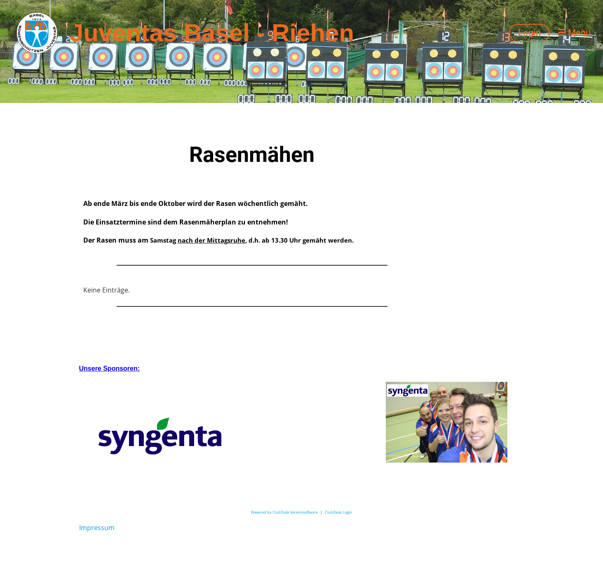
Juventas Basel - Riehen (212, 33)
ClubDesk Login (338, 512)
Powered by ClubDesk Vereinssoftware (284, 512)
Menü (574, 33)
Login (529, 33)
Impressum (97, 527)
